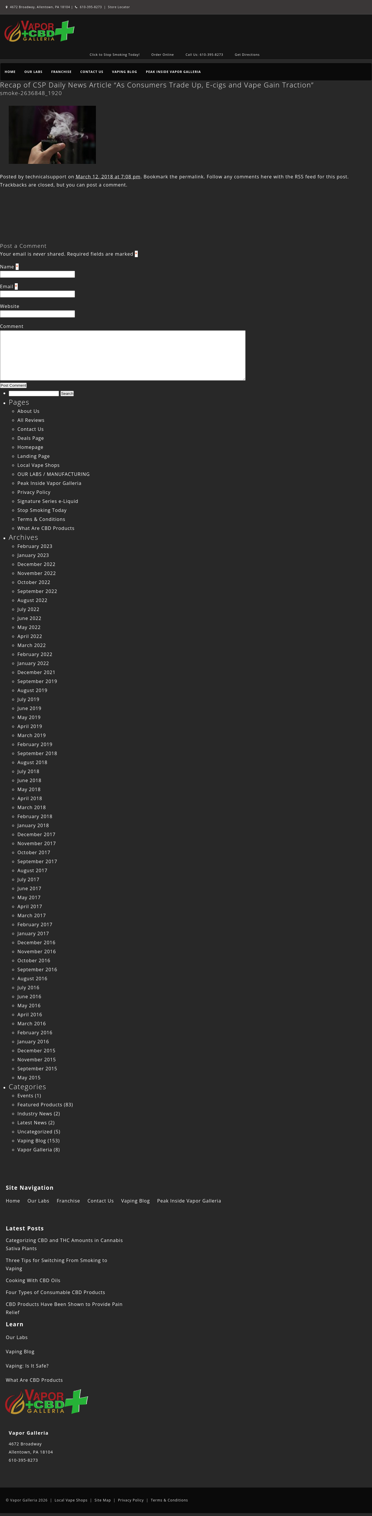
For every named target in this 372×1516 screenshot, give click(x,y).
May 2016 (29, 1005)
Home (10, 71)
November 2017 (36, 843)
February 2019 (35, 744)
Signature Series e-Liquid (47, 501)
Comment (12, 326)
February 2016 (35, 1032)
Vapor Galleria (34, 1149)
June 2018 (29, 780)
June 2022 (29, 618)
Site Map (102, 1500)
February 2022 (35, 654)
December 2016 (36, 942)
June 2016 (29, 996)
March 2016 (31, 1023)
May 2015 (29, 1077)
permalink (191, 176)
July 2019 (28, 699)
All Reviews (30, 420)
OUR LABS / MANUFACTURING (53, 474)
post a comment (106, 185)
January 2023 (33, 555)
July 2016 (28, 987)
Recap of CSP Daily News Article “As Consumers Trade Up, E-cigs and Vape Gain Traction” (157, 84)
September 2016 (37, 969)
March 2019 (31, 735)
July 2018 (28, 771)
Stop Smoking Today (42, 510)
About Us (28, 411)
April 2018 (29, 798)
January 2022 (33, 663)
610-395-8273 (88, 7)
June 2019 (29, 708)
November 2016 (36, 951)
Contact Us (91, 71)
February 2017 (35, 924)
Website (9, 306)
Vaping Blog (124, 71)
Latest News (32, 1122)
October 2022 (34, 582)
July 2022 (28, 609)
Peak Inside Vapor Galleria (173, 71)
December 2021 (36, 672)
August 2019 (32, 690)
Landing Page (33, 456)
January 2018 (33, 825)
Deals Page (30, 438)
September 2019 (37, 681)
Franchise (61, 71)
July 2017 (28, 879)
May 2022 (29, 627)
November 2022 (36, 573)
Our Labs (33, 71)
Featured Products (39, 1104)
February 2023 (35, 546)
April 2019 (29, 726)
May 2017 (29, 897)
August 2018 (32, 762)
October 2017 (34, 852)
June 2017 (29, 888)
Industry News (34, 1113)
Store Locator (119, 7)
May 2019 (29, 717)
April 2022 (29, 636)
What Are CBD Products (46, 528)
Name (7, 267)
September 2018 (37, 753)
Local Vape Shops (38, 465)
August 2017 (32, 870)
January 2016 (33, 1041)
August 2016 (32, 978)
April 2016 (29, 1014)
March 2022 (31, 645)
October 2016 (34, 960)
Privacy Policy (34, 492)
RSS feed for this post (321, 176)
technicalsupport (46, 176)
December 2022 (36, 564)
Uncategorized (35, 1131)
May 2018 (29, 789)
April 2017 (29, 906)
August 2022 (32, 600)
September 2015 (37, 1068)
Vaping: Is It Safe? (27, 1366)
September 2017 (37, 861)
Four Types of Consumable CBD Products (55, 1292)
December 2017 (36, 834)
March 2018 (31, 807)
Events (25, 1095)
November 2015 (36, 1059)
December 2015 (36, 1050)
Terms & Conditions (41, 519)
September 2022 (37, 591)
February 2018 (35, 816)
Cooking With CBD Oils (33, 1280)
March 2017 (31, 915)
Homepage (30, 447)
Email (6, 286)
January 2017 (33, 933)
